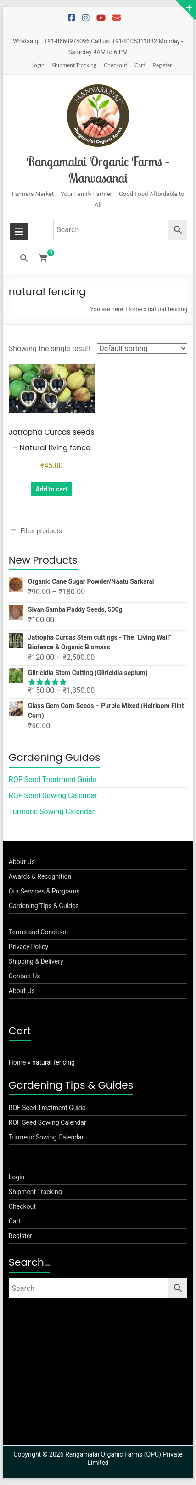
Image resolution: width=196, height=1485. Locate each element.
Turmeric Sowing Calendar (52, 811)
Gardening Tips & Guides (44, 906)
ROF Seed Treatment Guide (52, 779)
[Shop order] (142, 348)
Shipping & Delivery (36, 961)
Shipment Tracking (74, 64)
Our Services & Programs (44, 891)
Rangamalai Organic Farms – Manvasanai (97, 169)
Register (162, 64)
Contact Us (24, 976)
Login (38, 64)
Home (134, 309)
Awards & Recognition (40, 876)
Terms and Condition (38, 932)
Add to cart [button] (51, 489)
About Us (22, 861)
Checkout (115, 64)
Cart (139, 64)
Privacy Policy (28, 946)
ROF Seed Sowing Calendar (53, 795)
